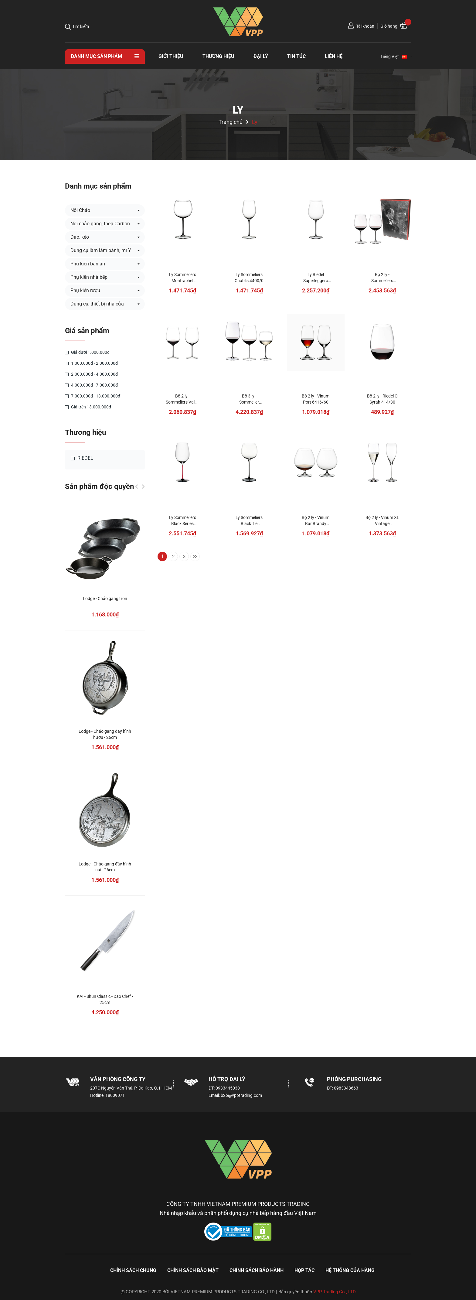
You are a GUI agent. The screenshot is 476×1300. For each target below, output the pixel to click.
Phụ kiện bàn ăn (87, 264)
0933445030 (228, 1088)
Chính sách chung (133, 1270)
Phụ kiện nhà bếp (88, 277)
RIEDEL (82, 458)
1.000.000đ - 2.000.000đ (91, 363)
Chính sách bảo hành (256, 1270)
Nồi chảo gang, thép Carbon (100, 224)
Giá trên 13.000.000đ (88, 407)
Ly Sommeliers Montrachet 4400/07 (182, 280)
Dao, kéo (79, 237)
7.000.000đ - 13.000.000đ (92, 396)
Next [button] (143, 486)
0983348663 (346, 1088)
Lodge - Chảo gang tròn (105, 598)
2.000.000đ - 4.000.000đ (91, 374)
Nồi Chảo (80, 210)
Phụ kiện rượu (85, 290)
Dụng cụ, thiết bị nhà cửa (97, 304)
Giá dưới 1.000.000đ (87, 352)
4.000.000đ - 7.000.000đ (91, 385)
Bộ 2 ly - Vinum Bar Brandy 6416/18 (315, 523)
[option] (105, 770)
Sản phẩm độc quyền (99, 486)
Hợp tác (304, 1270)
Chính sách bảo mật (193, 1270)
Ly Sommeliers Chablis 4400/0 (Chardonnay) (249, 280)
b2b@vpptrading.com (241, 1095)
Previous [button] (136, 486)
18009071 (115, 1095)
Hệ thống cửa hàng (350, 1270)
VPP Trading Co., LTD (334, 1292)
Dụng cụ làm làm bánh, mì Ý (100, 250)
